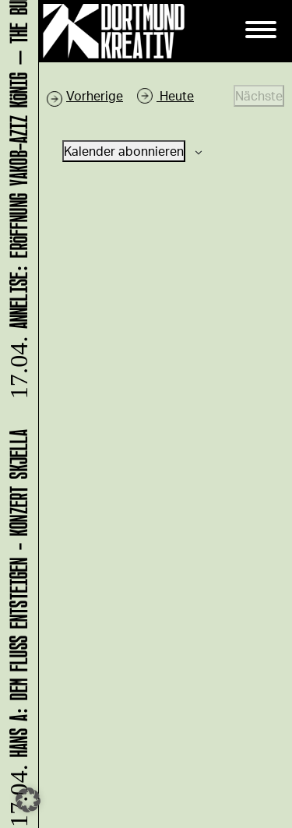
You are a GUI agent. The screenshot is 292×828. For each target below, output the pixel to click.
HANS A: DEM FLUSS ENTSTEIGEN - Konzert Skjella (16, 627)
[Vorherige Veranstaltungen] (85, 96)
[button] (28, 800)
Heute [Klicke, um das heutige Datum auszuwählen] (175, 95)
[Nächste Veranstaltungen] (259, 96)
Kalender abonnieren (124, 151)
